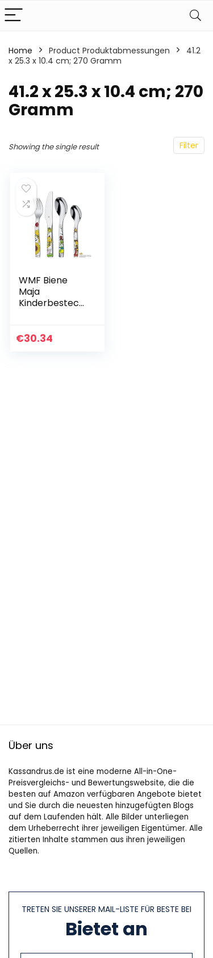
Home (20, 50)
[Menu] (13, 16)
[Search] (195, 16)
